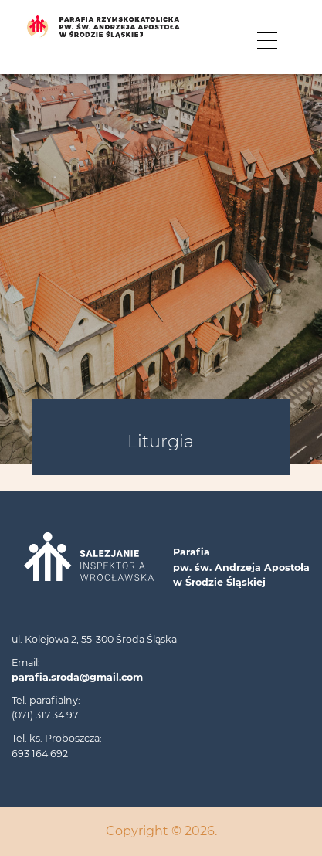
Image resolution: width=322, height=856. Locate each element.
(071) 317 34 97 (45, 715)
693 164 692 (40, 753)
